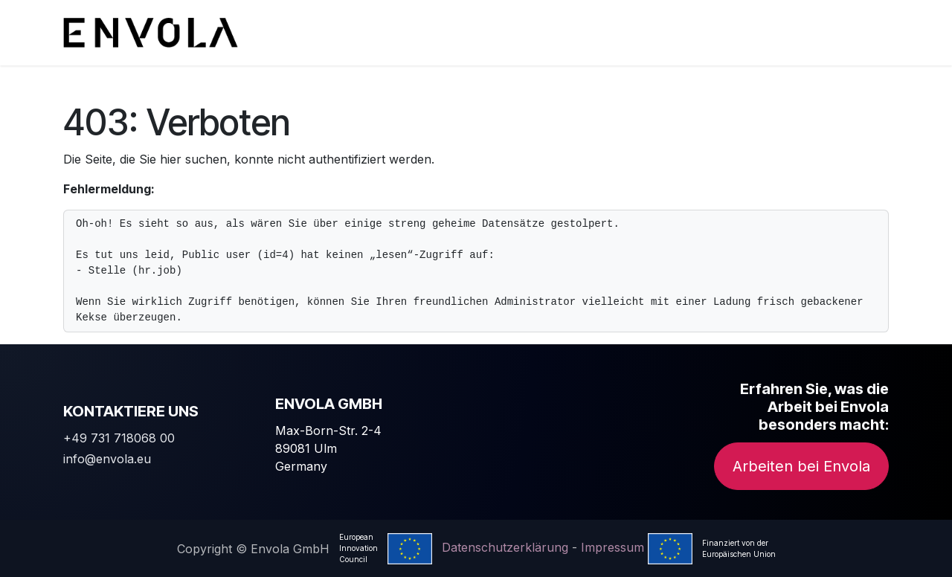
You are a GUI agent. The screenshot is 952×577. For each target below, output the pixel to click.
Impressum (612, 547)
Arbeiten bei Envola (801, 466)
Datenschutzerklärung (505, 547)
